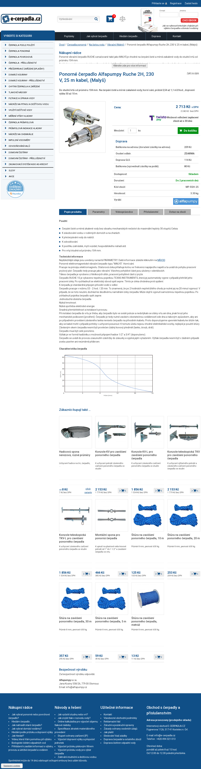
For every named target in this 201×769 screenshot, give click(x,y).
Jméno (182, 11)
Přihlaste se (158, 3)
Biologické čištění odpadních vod (29, 742)
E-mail (162, 11)
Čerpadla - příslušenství (22, 63)
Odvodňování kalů (19, 146)
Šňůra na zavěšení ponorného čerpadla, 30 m (75, 619)
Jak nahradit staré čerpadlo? (27, 725)
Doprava (156, 36)
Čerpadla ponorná (19, 51)
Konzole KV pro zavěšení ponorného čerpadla (110, 453)
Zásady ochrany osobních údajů (120, 728)
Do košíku (190, 130)
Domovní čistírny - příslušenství (27, 158)
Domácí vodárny (18, 74)
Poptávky (69, 36)
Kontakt (177, 36)
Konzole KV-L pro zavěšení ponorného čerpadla (144, 455)
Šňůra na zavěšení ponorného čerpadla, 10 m (147, 536)
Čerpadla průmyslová (21, 122)
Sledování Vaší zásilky (115, 735)
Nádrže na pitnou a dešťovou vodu (29, 104)
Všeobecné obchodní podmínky (120, 718)
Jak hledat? (18, 735)
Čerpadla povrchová (20, 57)
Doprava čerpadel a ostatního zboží (122, 739)
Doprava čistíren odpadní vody (120, 742)
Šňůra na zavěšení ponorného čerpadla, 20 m (183, 536)
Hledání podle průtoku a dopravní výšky (32, 732)
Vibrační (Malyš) (115, 44)
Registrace (176, 3)
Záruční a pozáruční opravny (119, 725)
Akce (11, 176)
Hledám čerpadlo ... (129, 36)
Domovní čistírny (18, 152)
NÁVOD (161, 260)
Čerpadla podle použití (22, 45)
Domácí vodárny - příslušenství (27, 80)
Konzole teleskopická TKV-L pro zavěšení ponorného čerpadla (72, 538)
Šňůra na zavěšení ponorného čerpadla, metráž (144, 621)
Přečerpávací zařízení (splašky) (26, 68)
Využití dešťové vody (20, 110)
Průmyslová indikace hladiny (25, 128)
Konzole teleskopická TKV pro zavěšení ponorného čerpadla (183, 455)
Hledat (96, 19)
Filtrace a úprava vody (22, 98)
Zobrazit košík (110, 19)
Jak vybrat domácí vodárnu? (27, 728)
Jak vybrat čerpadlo (96, 36)
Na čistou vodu (97, 44)
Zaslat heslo (191, 3)
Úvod (62, 44)
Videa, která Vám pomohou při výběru (32, 739)
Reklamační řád (112, 721)
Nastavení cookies (12, 766)
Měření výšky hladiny (21, 116)
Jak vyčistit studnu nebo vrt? (73, 714)
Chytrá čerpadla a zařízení (24, 86)
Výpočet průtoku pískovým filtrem (76, 746)
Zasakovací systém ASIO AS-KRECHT (28, 164)
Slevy (12, 170)
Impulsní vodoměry (19, 140)
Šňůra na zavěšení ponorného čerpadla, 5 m (110, 619)
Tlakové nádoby (18, 92)
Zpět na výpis (193, 73)
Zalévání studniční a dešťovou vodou (77, 757)
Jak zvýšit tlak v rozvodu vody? (74, 718)
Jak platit (109, 732)
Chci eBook (189, 20)
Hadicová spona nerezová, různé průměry (74, 453)
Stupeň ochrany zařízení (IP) (73, 735)
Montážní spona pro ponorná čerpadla (107, 536)
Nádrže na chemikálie (21, 134)
